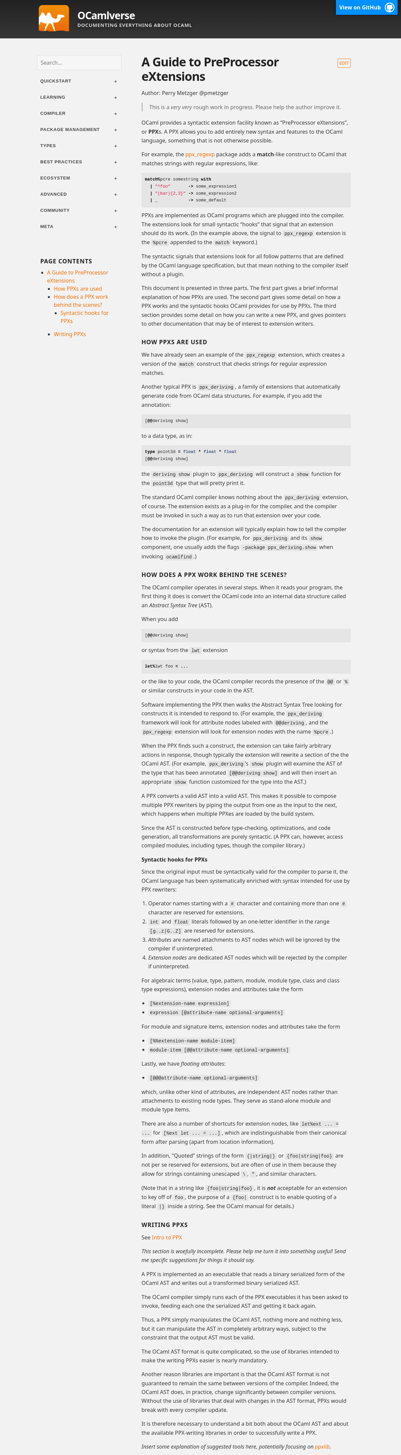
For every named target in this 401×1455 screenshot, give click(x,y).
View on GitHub (360, 7)
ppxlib (322, 1438)
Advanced (53, 194)
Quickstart (55, 81)
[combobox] (79, 62)
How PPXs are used (78, 288)
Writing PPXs (70, 334)
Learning (52, 97)
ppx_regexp (200, 154)
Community (55, 210)
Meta (47, 226)
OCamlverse (106, 15)
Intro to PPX (167, 1229)
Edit (344, 63)
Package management (70, 129)
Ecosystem (55, 178)
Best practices (61, 161)
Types (48, 145)
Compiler (53, 113)
